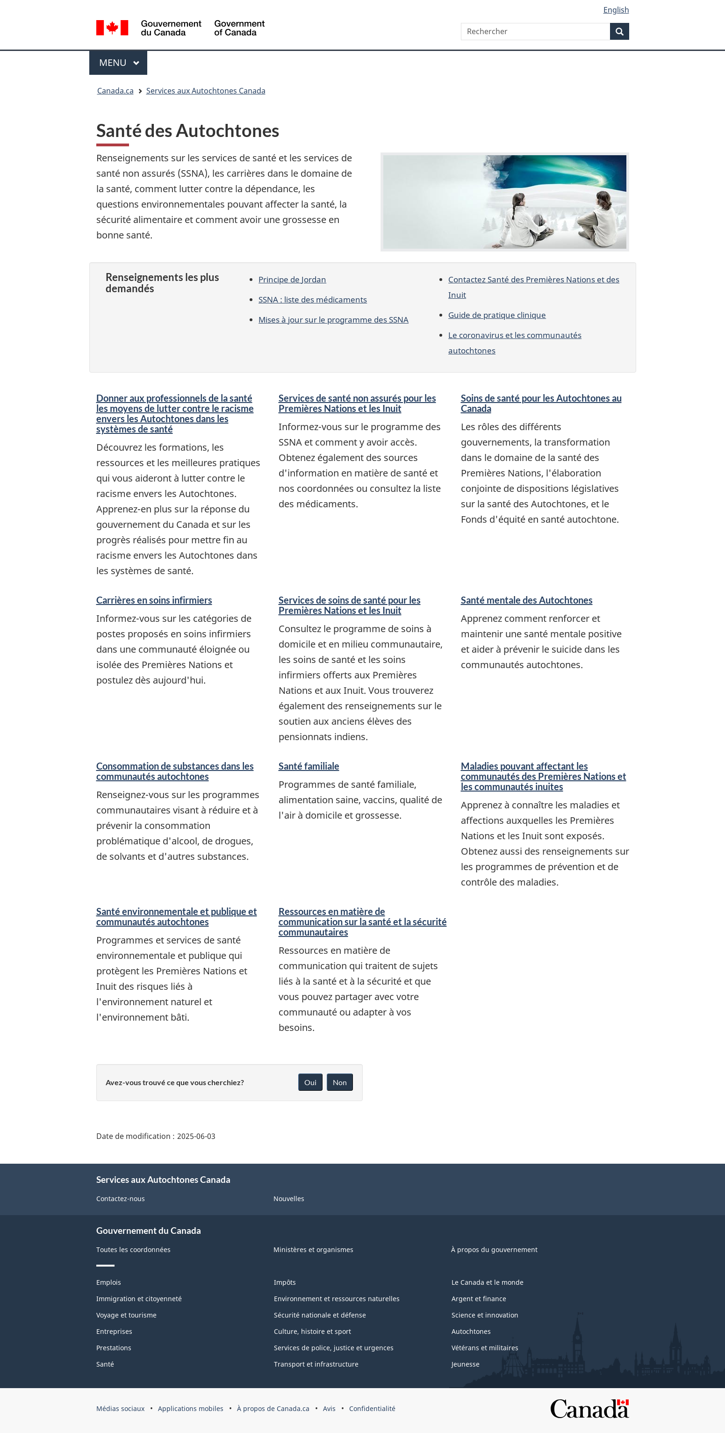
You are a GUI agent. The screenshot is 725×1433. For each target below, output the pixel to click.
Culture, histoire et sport (312, 1331)
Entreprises (114, 1331)
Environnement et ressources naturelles (337, 1298)
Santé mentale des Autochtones (527, 599)
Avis (329, 1408)
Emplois (108, 1282)
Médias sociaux (120, 1408)
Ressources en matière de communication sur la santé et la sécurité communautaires (363, 921)
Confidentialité (372, 1408)
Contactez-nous (120, 1198)
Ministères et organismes (313, 1249)
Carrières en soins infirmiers (154, 599)
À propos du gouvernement (494, 1249)
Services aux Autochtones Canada (206, 91)
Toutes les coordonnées (133, 1249)
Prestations (113, 1347)
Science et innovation (485, 1315)
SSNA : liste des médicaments (312, 299)
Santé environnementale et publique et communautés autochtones (176, 916)
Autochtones (471, 1331)
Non (340, 1082)
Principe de (292, 279)
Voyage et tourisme (126, 1315)
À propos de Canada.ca (273, 1408)
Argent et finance (479, 1298)
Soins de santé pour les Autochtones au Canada (541, 403)
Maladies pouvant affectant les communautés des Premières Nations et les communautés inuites (543, 776)
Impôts (285, 1282)
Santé (105, 1364)
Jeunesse (466, 1364)
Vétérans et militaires (485, 1347)
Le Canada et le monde (488, 1282)
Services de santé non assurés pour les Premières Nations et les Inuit (357, 403)
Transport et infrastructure (316, 1364)
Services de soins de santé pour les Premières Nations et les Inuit (350, 605)
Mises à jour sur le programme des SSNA (333, 319)
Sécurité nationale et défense (320, 1315)
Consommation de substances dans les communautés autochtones (175, 771)
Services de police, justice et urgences (334, 1347)
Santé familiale (309, 765)
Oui (310, 1082)
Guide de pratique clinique (497, 314)
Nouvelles (288, 1198)
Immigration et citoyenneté (139, 1298)
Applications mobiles (190, 1408)
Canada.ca (115, 91)
